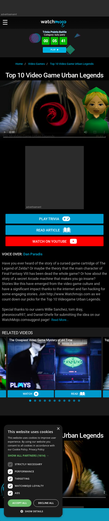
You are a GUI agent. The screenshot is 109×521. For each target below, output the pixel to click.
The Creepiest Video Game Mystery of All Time (40, 340)
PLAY (54, 49)
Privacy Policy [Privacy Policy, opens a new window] (36, 449)
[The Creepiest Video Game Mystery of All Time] (54, 363)
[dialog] (33, 471)
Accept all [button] (20, 503)
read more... (60, 320)
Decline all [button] (46, 503)
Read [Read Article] (78, 393)
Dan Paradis (32, 254)
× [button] (58, 428)
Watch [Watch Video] (31, 394)
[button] (30, 401)
